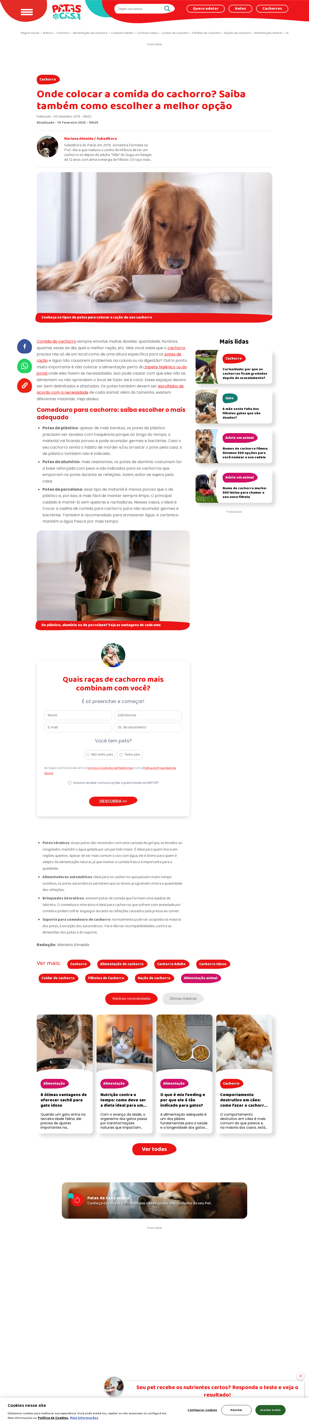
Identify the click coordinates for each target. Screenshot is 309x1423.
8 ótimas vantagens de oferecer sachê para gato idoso (64, 1101)
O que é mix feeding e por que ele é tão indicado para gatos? (182, 1101)
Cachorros (272, 9)
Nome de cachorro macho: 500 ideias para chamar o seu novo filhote (245, 493)
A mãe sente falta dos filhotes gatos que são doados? (241, 413)
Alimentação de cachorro (122, 964)
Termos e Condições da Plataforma (110, 768)
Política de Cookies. (53, 1418)
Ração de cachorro (154, 978)
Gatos (240, 9)
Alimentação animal (200, 978)
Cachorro (48, 79)
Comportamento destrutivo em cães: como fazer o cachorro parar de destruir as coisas (243, 1106)
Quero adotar (205, 9)
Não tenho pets (102, 754)
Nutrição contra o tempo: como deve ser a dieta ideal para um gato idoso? (123, 1103)
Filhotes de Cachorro (106, 978)
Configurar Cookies (202, 1410)
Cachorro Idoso (212, 964)
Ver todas (154, 1150)
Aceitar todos (270, 1410)
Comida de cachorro (56, 341)
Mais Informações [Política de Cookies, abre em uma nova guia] (84, 1418)
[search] (140, 9)
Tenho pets (132, 754)
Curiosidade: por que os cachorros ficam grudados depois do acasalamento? (245, 374)
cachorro (176, 348)
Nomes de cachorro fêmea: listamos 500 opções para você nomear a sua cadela (245, 453)
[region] (154, 1410)
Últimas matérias (184, 999)
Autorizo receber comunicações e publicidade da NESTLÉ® (116, 783)
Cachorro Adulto (171, 964)
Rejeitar (236, 1410)
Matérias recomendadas (130, 999)
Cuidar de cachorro (58, 978)
